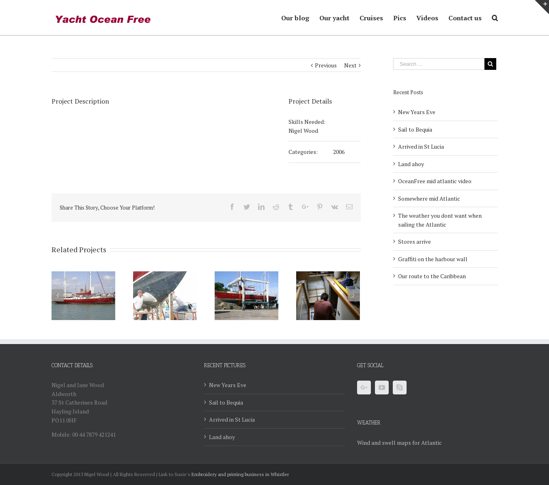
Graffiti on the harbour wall (432, 259)
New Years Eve (416, 112)
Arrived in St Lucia (421, 146)
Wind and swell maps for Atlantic (399, 442)
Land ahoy (411, 164)
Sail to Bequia (415, 129)
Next (350, 65)
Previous (326, 65)
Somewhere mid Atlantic (429, 198)
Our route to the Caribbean (432, 276)
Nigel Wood (303, 130)
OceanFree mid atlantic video (434, 181)
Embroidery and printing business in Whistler (240, 474)
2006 (338, 152)
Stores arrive (414, 241)
